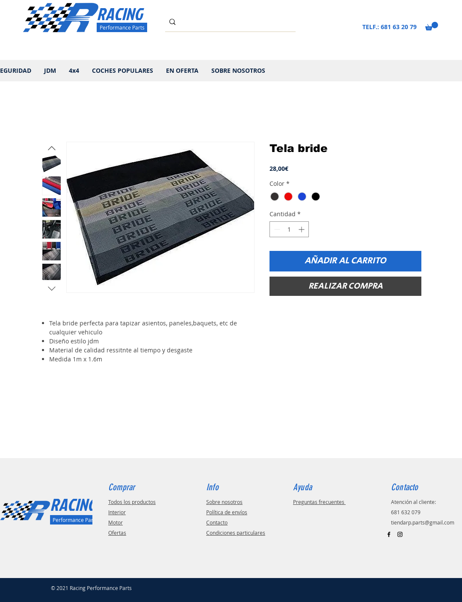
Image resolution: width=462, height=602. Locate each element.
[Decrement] (276, 229)
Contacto (217, 522)
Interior (117, 512)
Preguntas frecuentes (319, 501)
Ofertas (117, 532)
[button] (431, 26)
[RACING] (130, 14)
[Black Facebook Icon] (388, 534)
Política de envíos (226, 512)
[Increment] (302, 229)
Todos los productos (132, 501)
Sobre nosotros (224, 501)
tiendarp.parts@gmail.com (422, 522)
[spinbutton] (289, 229)
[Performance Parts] (122, 27)
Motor (115, 522)
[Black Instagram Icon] (400, 534)
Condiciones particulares (235, 532)
